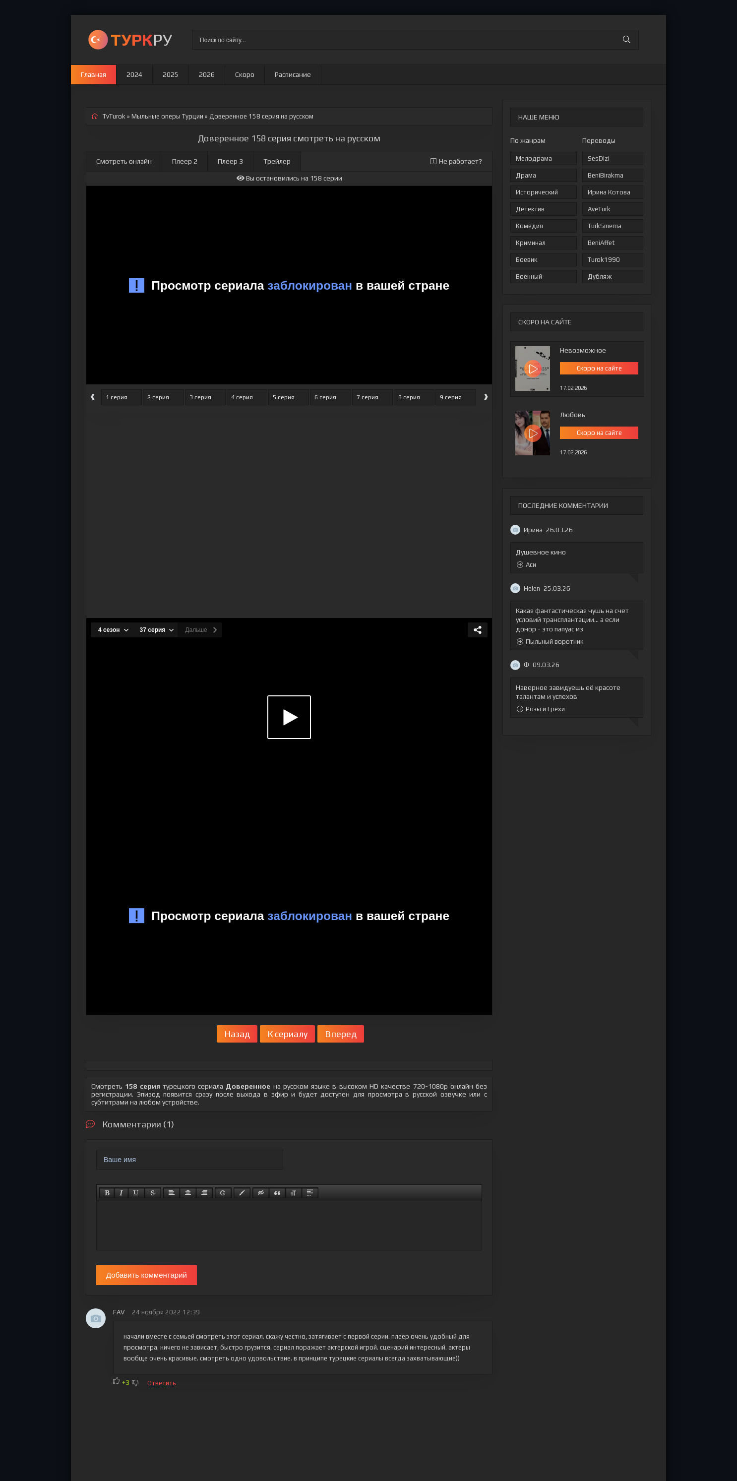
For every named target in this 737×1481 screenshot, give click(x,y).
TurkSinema (604, 226)
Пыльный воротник (550, 641)
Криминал (531, 243)
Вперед (341, 1034)
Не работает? (456, 161)
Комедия (529, 226)
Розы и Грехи (541, 709)
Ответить (161, 1383)
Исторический (537, 192)
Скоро (244, 74)
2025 (171, 74)
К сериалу (287, 1034)
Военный (529, 276)
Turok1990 (604, 259)
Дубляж (600, 276)
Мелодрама (534, 158)
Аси (526, 564)
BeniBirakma (605, 175)
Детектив (530, 209)
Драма (526, 175)
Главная (93, 74)
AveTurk (599, 209)
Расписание (293, 74)
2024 (134, 74)
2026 (207, 74)
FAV (118, 1312)
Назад (237, 1034)
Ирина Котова (609, 192)
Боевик (526, 259)
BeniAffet (601, 243)
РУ (141, 39)
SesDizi (599, 158)
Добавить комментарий (146, 1275)
